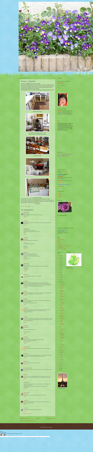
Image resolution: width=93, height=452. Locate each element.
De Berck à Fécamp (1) (62, 308)
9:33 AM (25, 225)
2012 (60, 279)
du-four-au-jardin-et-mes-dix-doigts (45, 5)
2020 (60, 265)
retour (60, 326)
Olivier (25, 221)
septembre (61, 346)
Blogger (51, 427)
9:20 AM (25, 396)
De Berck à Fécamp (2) (62, 303)
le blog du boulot (60, 247)
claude (25, 237)
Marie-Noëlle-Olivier (61, 239)
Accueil (37, 418)
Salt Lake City (60, 244)
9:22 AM (25, 404)
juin (60, 352)
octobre (61, 344)
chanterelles (61, 329)
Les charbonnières (62, 299)
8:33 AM (25, 388)
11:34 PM (25, 357)
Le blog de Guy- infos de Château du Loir (64, 245)
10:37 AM (25, 277)
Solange (25, 361)
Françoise (25, 212)
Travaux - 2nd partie (62, 288)
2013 (60, 277)
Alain (24, 374)
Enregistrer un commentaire (26, 413)
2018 (60, 269)
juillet (61, 350)
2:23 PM (25, 304)
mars (60, 357)
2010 (60, 363)
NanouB (59, 87)
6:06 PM (25, 322)
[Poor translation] (4, 435)
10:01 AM (25, 248)
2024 (60, 258)
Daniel (25, 252)
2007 (60, 368)
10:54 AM (25, 287)
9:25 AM (25, 217)
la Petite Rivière (61, 294)
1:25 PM (25, 295)
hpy (24, 291)
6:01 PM (25, 313)
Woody (61, 331)
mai (60, 354)
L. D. (25, 316)
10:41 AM (25, 411)
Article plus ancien (51, 418)
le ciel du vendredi (61, 313)
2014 (60, 276)
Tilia (24, 299)
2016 (60, 272)
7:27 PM (25, 333)
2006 (60, 370)
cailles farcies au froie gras (62, 324)
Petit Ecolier (62, 340)
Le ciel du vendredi (61, 296)
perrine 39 (59, 242)
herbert (25, 263)
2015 (60, 274)
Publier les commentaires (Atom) (29, 420)
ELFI (24, 408)
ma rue (61, 342)
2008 (60, 366)
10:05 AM (25, 259)
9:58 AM (25, 234)
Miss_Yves (25, 392)
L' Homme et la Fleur (62, 319)
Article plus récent (24, 418)
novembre (61, 284)
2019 (60, 267)
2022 (60, 262)
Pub (60, 328)
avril (60, 355)
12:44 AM (25, 371)
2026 (60, 255)
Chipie (25, 274)
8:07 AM (25, 378)
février (61, 359)
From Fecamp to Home (62, 291)
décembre (61, 282)
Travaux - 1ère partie (62, 305)
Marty (25, 353)
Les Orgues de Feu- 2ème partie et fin (62, 334)
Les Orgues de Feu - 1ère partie (62, 338)
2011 (60, 281)
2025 (60, 257)
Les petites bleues (61, 321)
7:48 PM (25, 343)
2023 (60, 260)
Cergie (25, 281)
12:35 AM (25, 364)
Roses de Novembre (62, 316)
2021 (60, 264)
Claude (25, 325)
